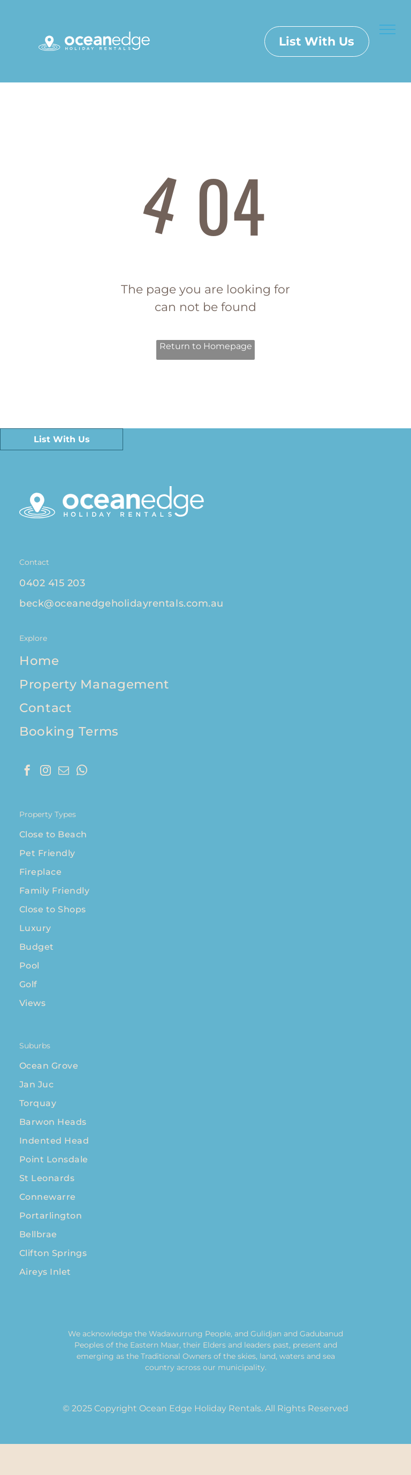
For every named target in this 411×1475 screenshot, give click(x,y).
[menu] (387, 29)
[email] (64, 771)
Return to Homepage (205, 346)
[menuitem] (205, 583)
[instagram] (45, 771)
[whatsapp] (82, 771)
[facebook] (27, 771)
